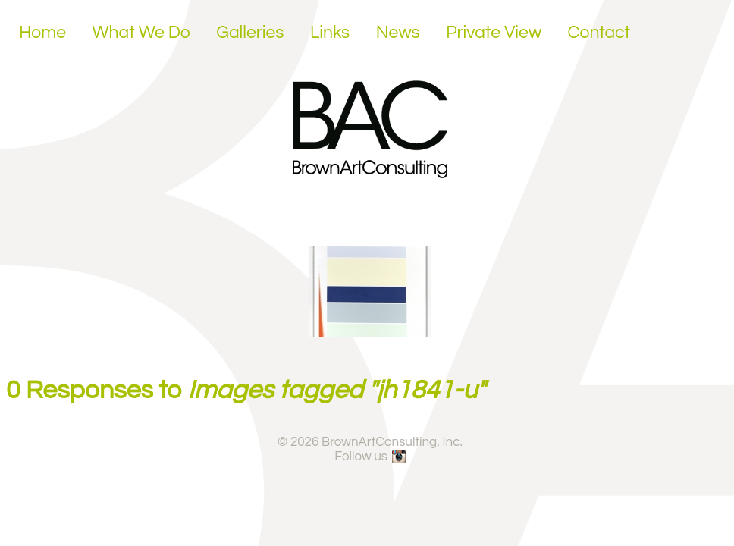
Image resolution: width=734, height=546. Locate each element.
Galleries (250, 33)
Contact (599, 33)
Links (330, 33)
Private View (493, 33)
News (398, 33)
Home (42, 33)
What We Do (141, 33)
